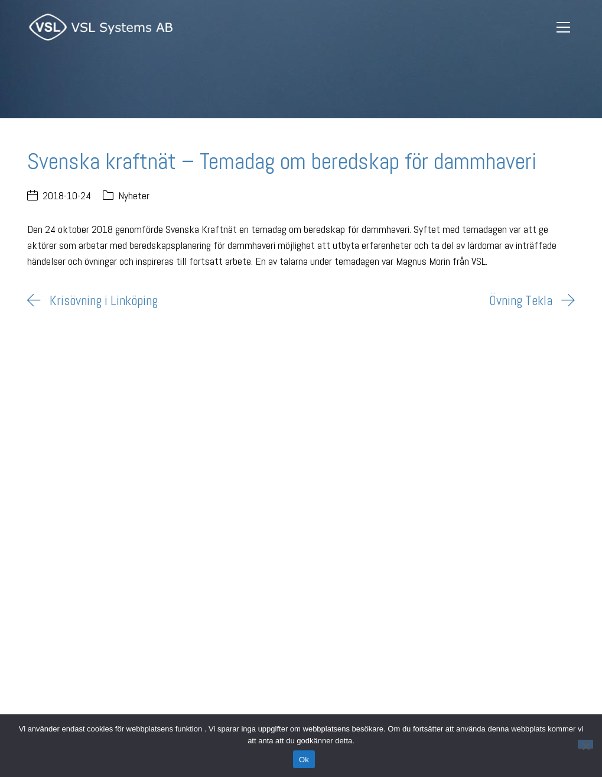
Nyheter (133, 195)
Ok (304, 759)
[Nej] (585, 744)
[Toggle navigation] (563, 27)
